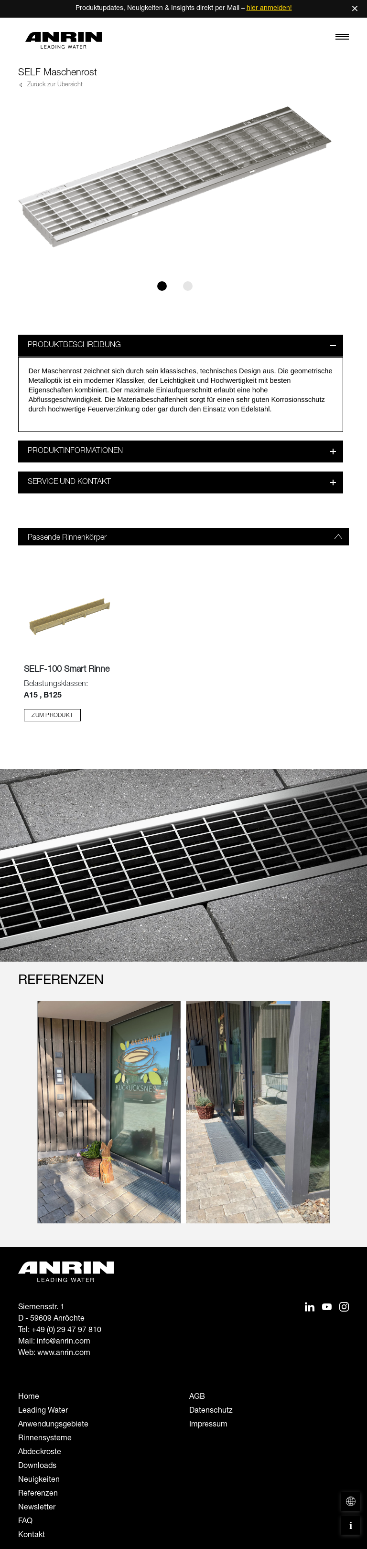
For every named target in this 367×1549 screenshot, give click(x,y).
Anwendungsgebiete (53, 1425)
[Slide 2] (187, 286)
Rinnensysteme (45, 1439)
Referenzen (38, 1494)
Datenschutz (211, 1411)
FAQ (25, 1522)
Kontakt (31, 1535)
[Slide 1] (162, 286)
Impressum (208, 1425)
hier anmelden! (269, 8)
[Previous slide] (24, 1121)
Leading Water (43, 1411)
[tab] (183, 536)
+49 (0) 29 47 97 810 (66, 1330)
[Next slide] (343, 1121)
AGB (197, 1397)
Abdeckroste (39, 1453)
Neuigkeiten (39, 1480)
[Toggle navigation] (342, 39)
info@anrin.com (63, 1342)
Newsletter (36, 1508)
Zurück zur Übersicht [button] (54, 85)
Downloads (37, 1466)
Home (28, 1397)
